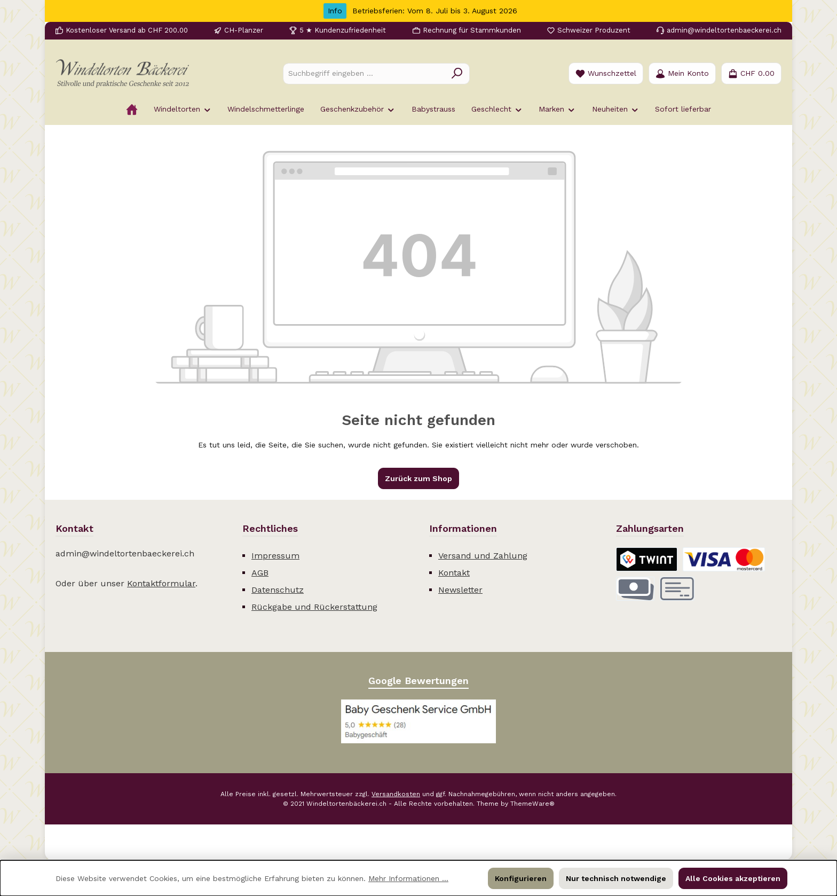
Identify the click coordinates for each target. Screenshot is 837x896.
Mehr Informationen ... (408, 878)
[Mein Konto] (682, 73)
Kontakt (454, 573)
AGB (260, 573)
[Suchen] (457, 73)
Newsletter (460, 590)
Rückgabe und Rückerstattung (314, 607)
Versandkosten (396, 794)
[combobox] (364, 73)
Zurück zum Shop (418, 478)
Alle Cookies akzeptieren (732, 878)
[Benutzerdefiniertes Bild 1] (418, 721)
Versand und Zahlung (482, 556)
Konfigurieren (521, 878)
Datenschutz (277, 590)
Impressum (275, 556)
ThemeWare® (532, 803)
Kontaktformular (161, 583)
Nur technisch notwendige (616, 878)
